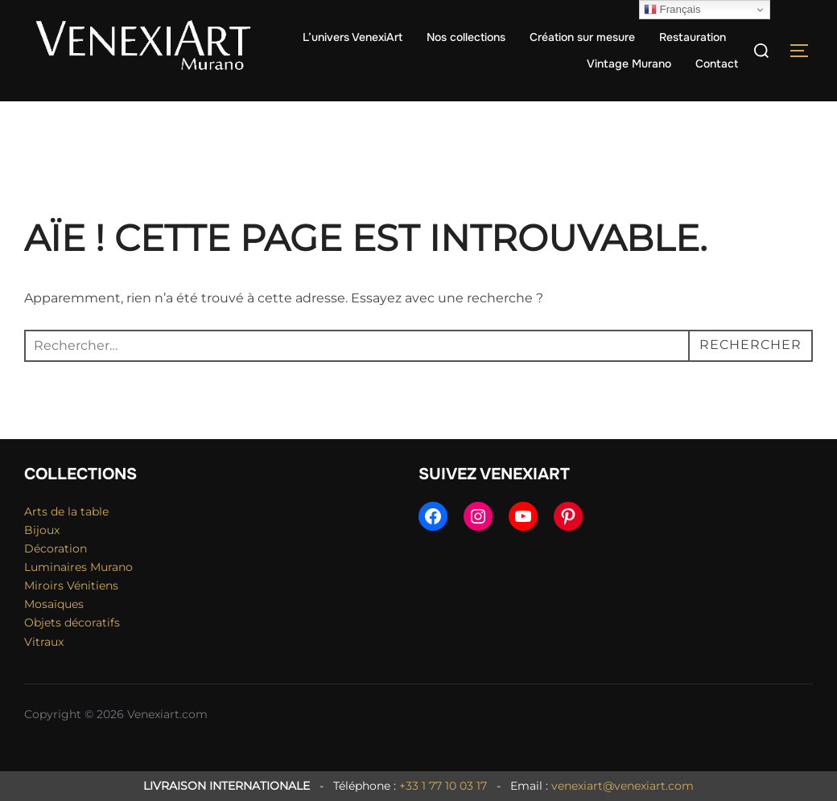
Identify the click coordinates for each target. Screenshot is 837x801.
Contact (716, 63)
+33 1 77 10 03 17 (443, 785)
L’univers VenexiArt (352, 37)
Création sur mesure (582, 37)
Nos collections (466, 37)
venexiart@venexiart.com (622, 785)
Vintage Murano (629, 63)
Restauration (692, 37)
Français (672, 9)
